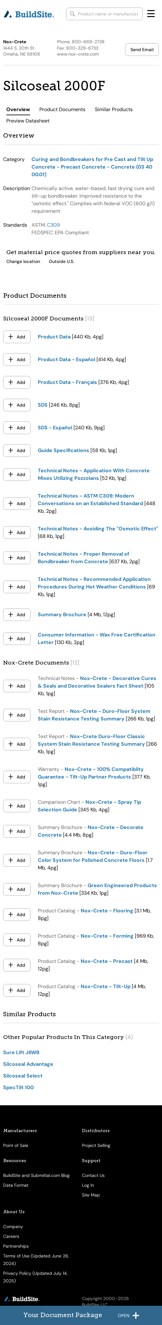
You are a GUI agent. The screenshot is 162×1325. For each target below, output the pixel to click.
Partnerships (16, 1246)
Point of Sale (15, 1145)
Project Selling (96, 1145)
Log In (88, 1185)
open (128, 1316)
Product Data (54, 336)
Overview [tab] (18, 109)
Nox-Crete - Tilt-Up (105, 986)
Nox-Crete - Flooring (107, 910)
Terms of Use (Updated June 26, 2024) (36, 1259)
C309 (53, 225)
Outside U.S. (61, 261)
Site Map (91, 1195)
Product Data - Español (66, 359)
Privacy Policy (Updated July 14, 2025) (35, 1277)
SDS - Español (55, 427)
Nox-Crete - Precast (107, 961)
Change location (23, 261)
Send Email (141, 49)
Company (13, 1226)
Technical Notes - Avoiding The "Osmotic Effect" (98, 528)
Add (21, 337)
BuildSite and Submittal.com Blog (36, 1175)
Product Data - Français (67, 382)
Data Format (15, 1185)
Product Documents (62, 109)
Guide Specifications (63, 450)
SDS (43, 405)
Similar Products (114, 109)
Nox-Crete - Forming (107, 936)
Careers (11, 1236)
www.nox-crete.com (78, 54)
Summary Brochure (62, 614)
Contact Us (93, 1175)
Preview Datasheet (27, 120)
